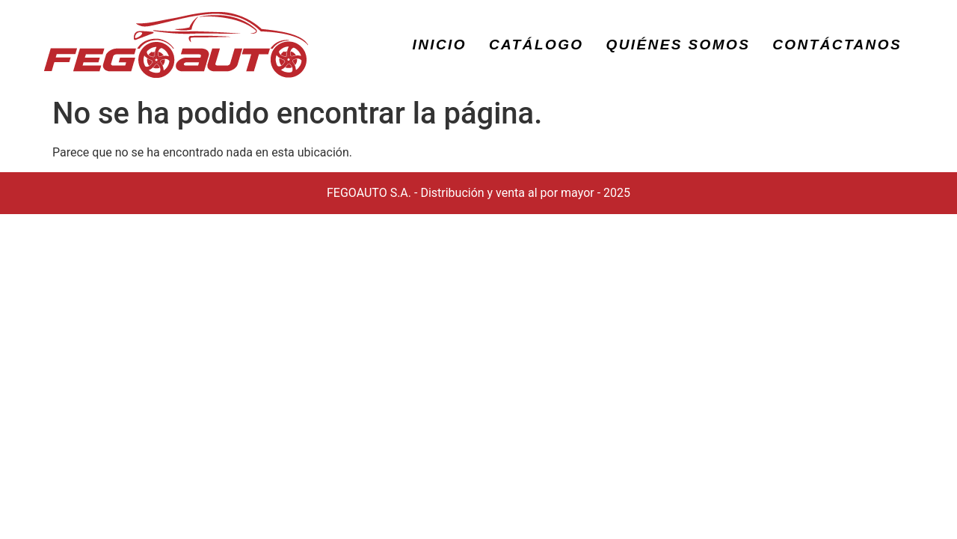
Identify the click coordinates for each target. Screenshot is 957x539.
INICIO (440, 44)
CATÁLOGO (536, 44)
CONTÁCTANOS (837, 44)
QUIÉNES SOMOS (678, 44)
